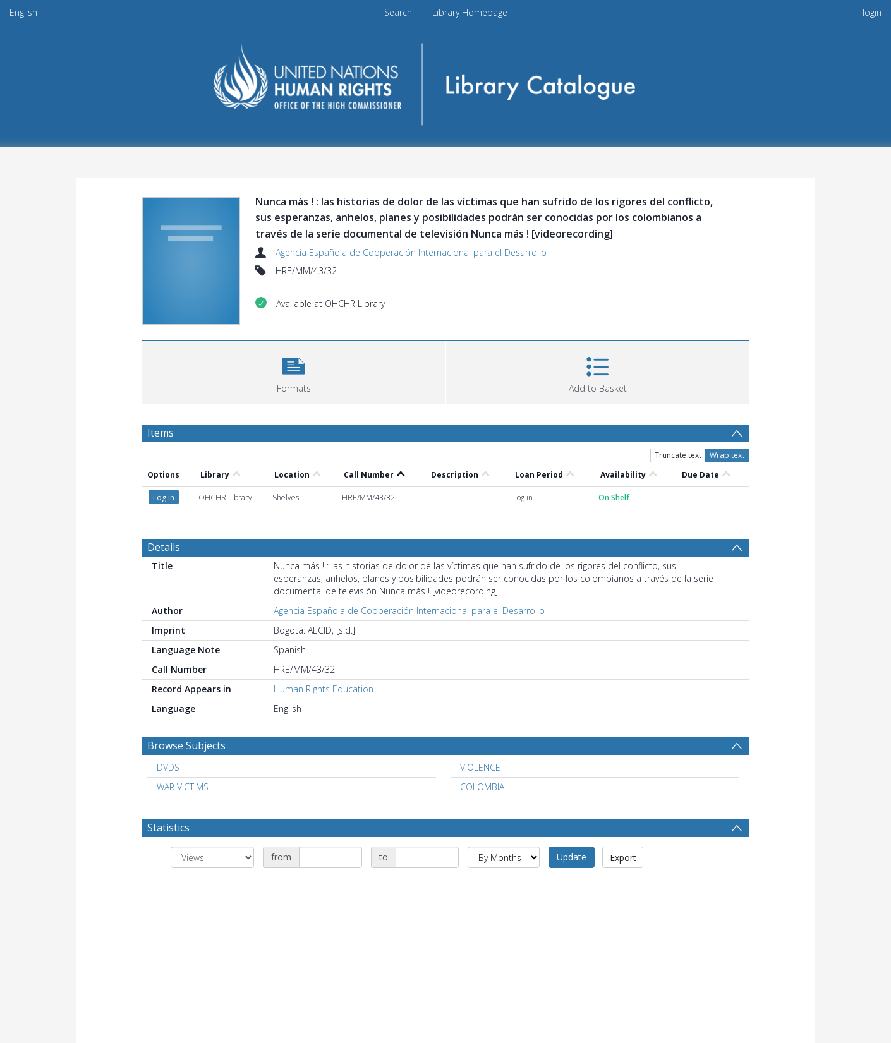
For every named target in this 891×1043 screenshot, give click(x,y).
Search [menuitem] (398, 12)
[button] (293, 371)
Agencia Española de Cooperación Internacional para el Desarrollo (411, 252)
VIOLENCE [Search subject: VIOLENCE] (480, 767)
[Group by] (212, 857)
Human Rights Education (323, 689)
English (23, 12)
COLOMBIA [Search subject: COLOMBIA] (482, 787)
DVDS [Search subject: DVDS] (168, 767)
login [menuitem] (872, 12)
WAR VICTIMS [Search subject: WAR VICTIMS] (183, 787)
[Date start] (330, 857)
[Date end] (427, 857)
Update (571, 857)
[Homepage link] (445, 80)
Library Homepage (469, 12)
